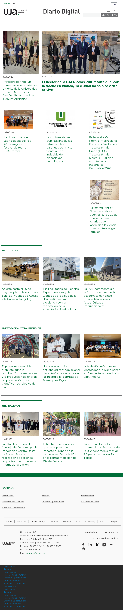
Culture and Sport (90, 502)
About (103, 521)
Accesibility (90, 521)
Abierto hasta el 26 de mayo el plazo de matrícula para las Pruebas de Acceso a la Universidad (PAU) (20, 294)
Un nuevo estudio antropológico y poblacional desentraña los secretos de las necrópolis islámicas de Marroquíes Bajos (61, 373)
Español (14, 3)
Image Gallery (38, 521)
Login (114, 521)
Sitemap (67, 521)
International (87, 496)
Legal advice (91, 532)
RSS (78, 521)
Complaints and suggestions (104, 538)
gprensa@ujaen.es (35, 553)
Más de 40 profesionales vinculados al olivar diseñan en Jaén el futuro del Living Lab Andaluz (102, 371)
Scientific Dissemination (13, 508)
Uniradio (54, 521)
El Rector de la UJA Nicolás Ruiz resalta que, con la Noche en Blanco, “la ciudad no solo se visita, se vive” (80, 86)
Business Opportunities (53, 502)
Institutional (8, 496)
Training (46, 496)
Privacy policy (111, 532)
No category (10, 586)
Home (9, 521)
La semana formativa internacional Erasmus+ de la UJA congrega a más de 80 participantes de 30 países (102, 451)
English (7, 3)
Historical (21, 521)
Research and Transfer (13, 502)
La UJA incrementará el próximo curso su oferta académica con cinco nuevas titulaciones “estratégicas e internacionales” (100, 297)
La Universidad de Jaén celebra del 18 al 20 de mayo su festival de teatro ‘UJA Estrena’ (18, 144)
